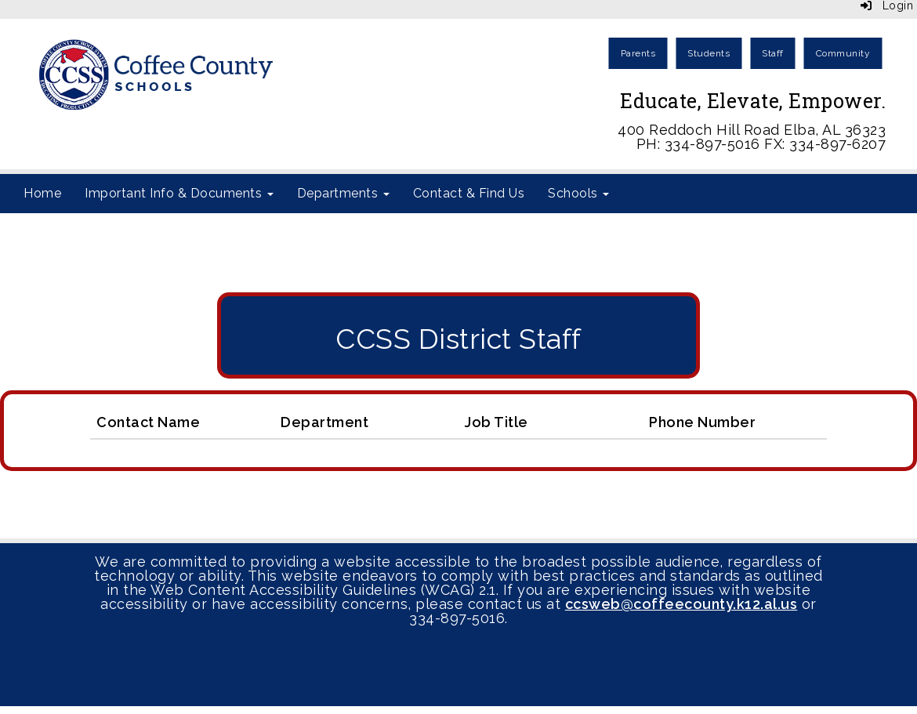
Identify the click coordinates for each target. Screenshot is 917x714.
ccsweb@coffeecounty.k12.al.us (681, 604)
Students (708, 53)
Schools (578, 193)
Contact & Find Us (469, 193)
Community (843, 53)
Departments (343, 193)
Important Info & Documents (179, 193)
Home (42, 193)
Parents (638, 53)
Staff (773, 53)
